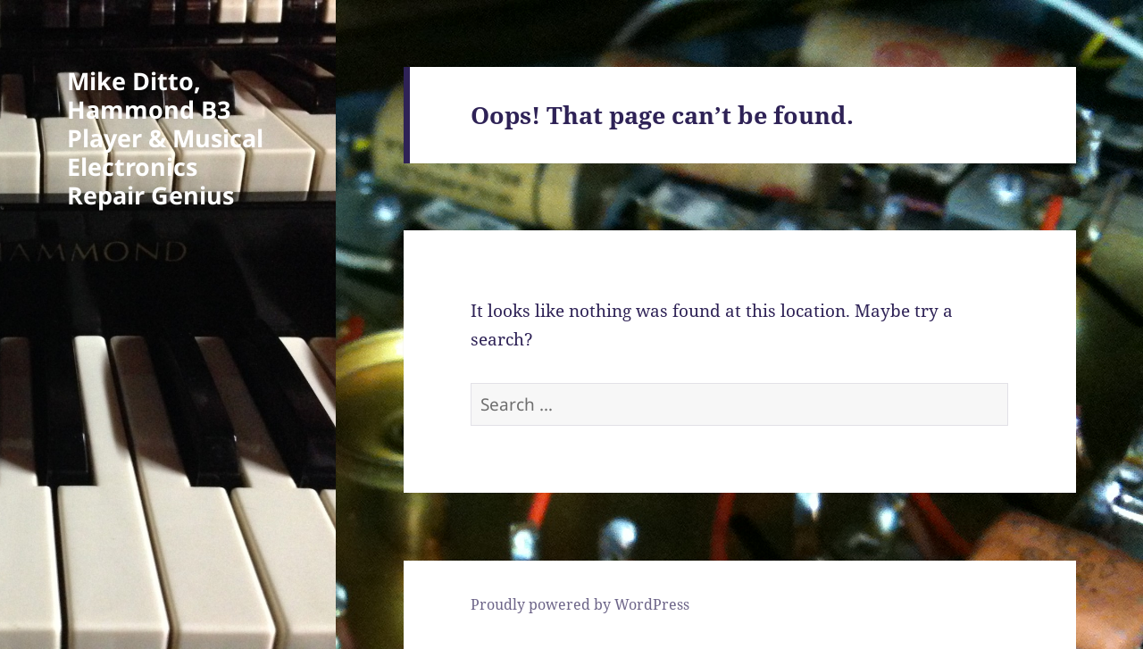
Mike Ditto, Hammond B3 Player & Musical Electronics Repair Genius (165, 138)
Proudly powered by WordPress (580, 604)
